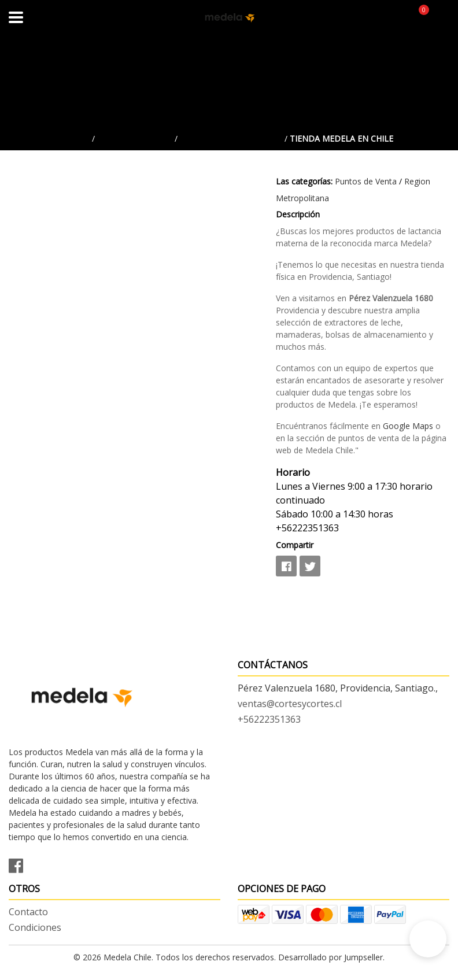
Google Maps (408, 425)
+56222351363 (269, 719)
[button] (427, 938)
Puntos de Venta (134, 138)
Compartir (294, 544)
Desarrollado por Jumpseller (330, 957)
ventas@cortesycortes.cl (290, 703)
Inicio (77, 138)
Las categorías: (304, 181)
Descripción (298, 214)
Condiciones (35, 927)
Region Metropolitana (231, 138)
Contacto (28, 911)
